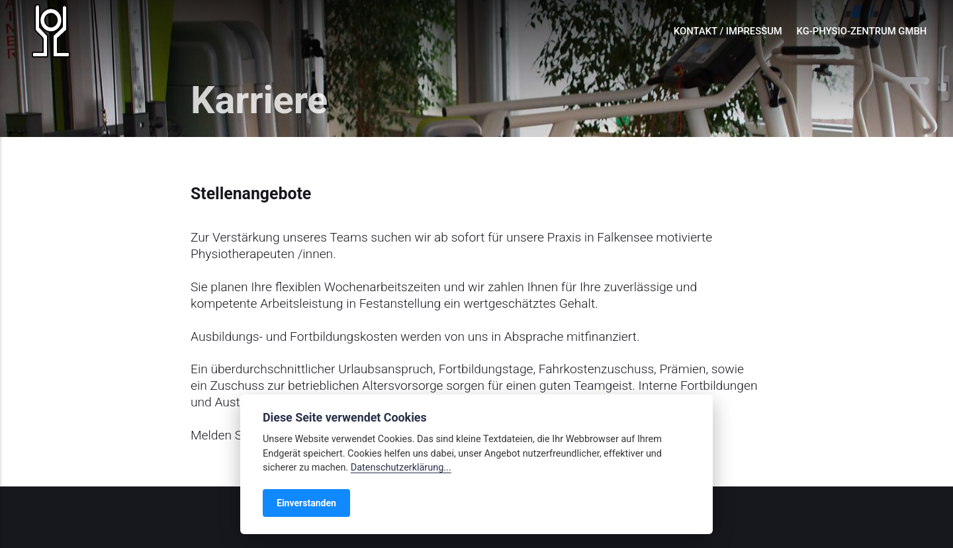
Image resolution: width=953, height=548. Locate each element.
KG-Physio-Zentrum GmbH (862, 31)
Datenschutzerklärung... (401, 467)
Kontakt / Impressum (728, 31)
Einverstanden (306, 503)
